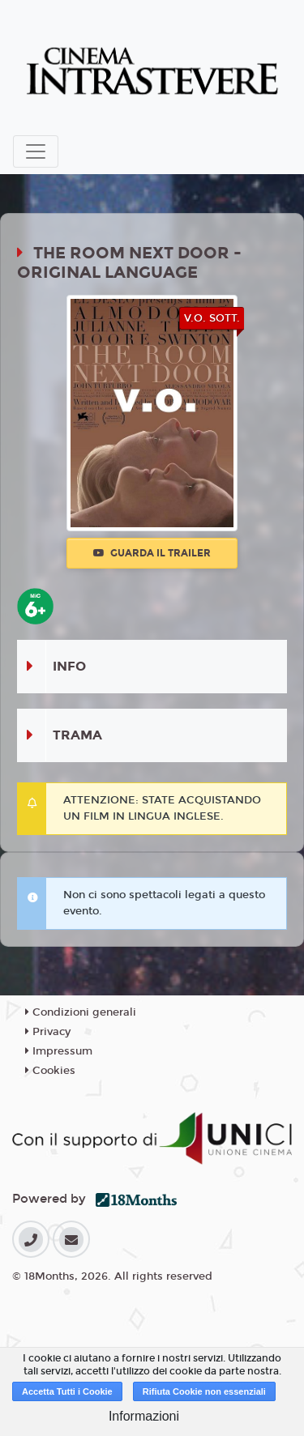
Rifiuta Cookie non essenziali (204, 1391)
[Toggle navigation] (35, 151)
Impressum (58, 1051)
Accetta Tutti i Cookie (67, 1391)
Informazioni (144, 1416)
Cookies (50, 1070)
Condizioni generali (80, 1012)
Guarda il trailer (152, 553)
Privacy (48, 1031)
